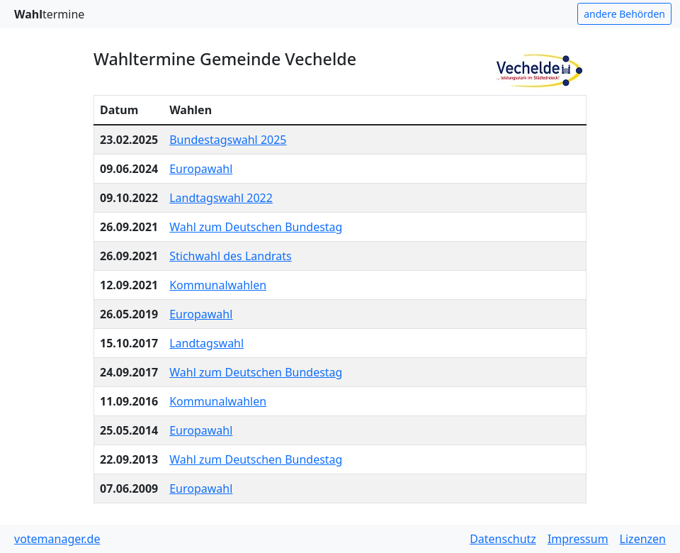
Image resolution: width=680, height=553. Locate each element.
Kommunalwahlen (217, 285)
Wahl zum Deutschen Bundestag (255, 227)
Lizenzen (643, 539)
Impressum (578, 539)
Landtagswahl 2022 (221, 198)
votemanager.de (57, 539)
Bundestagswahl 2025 (227, 139)
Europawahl (200, 169)
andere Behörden (624, 14)
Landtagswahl (206, 343)
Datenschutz (503, 539)
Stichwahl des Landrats (230, 256)
